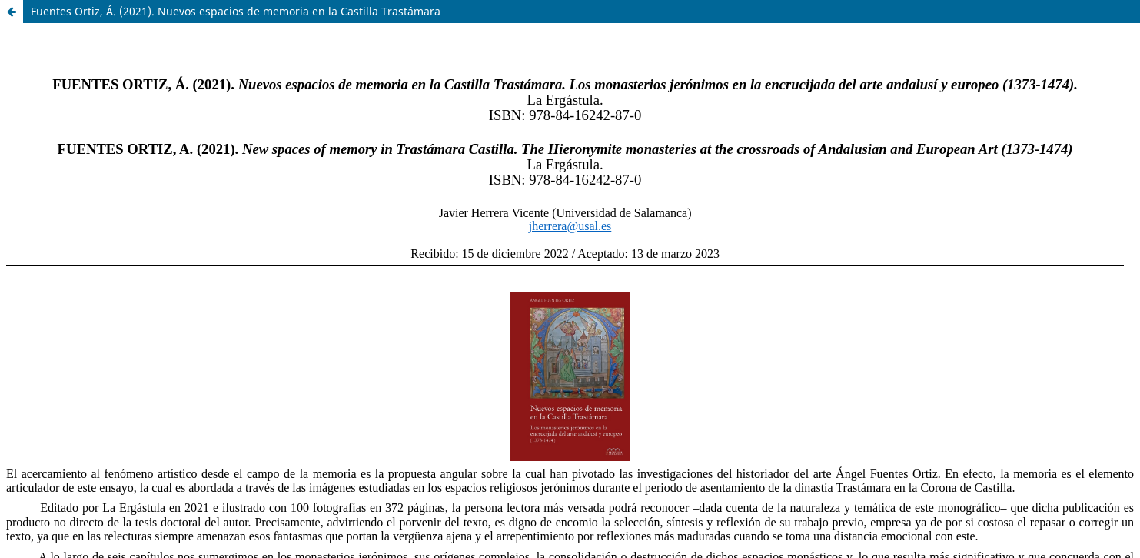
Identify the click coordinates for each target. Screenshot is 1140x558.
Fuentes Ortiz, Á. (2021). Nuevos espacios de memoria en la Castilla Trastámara (235, 11)
